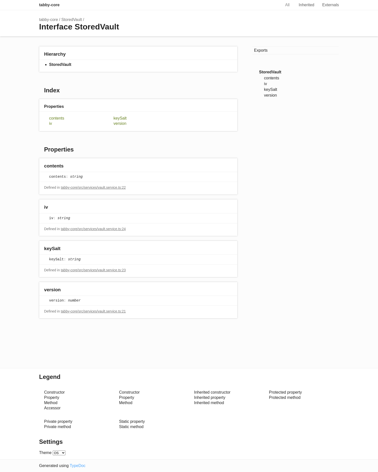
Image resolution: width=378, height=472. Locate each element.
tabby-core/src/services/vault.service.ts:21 (93, 311)
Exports (261, 50)
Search (272, 5)
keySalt (119, 118)
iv (50, 123)
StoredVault (71, 19)
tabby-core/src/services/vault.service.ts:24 (93, 229)
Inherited (306, 5)
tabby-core (49, 5)
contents (56, 118)
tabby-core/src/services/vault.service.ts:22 (93, 187)
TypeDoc (77, 466)
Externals (330, 5)
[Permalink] (68, 166)
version (119, 123)
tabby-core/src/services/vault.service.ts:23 (93, 270)
